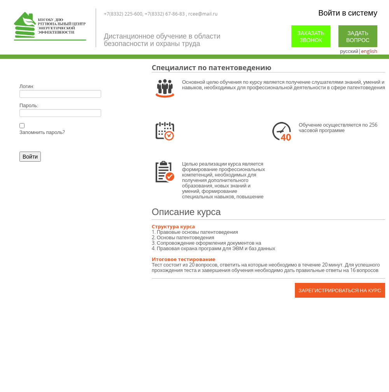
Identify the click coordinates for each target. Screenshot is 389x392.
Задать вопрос (358, 36)
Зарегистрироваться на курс (340, 290)
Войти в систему (347, 13)
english (369, 51)
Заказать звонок (310, 36)
